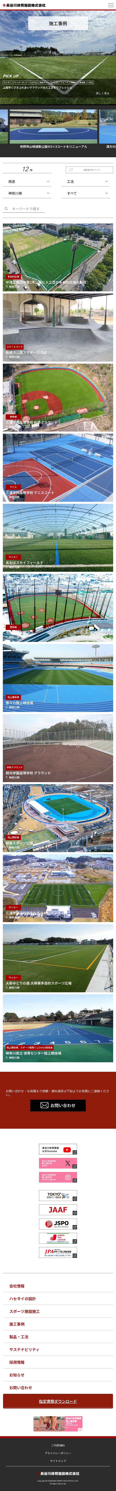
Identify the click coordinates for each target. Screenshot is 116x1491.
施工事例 (17, 1324)
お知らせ (17, 1375)
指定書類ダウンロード (58, 1401)
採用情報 (17, 1362)
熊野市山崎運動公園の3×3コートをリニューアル (58, 129)
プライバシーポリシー (58, 1453)
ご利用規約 (58, 1445)
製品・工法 (18, 1336)
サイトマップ (58, 1461)
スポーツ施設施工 (24, 1311)
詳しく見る (102, 93)
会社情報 (17, 1286)
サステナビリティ (24, 1349)
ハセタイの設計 (22, 1298)
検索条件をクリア (91, 169)
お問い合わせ (20, 1387)
